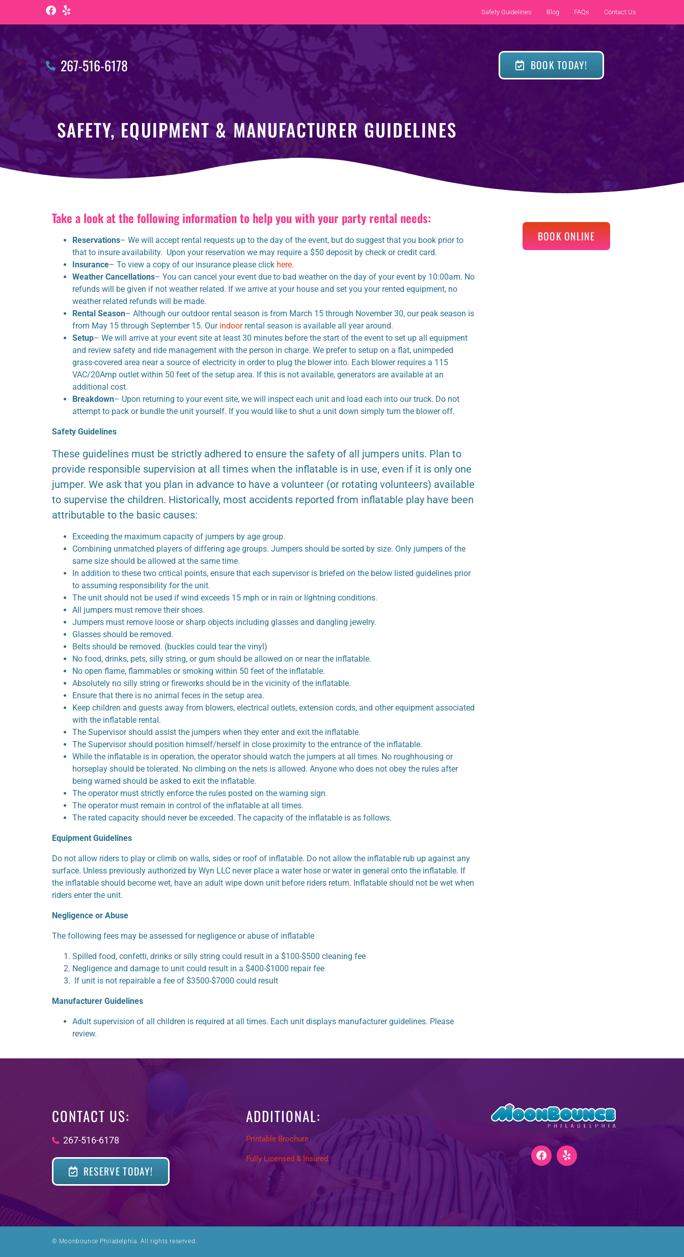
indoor (231, 326)
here (284, 264)
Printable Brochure (277, 1138)
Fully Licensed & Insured (287, 1158)
